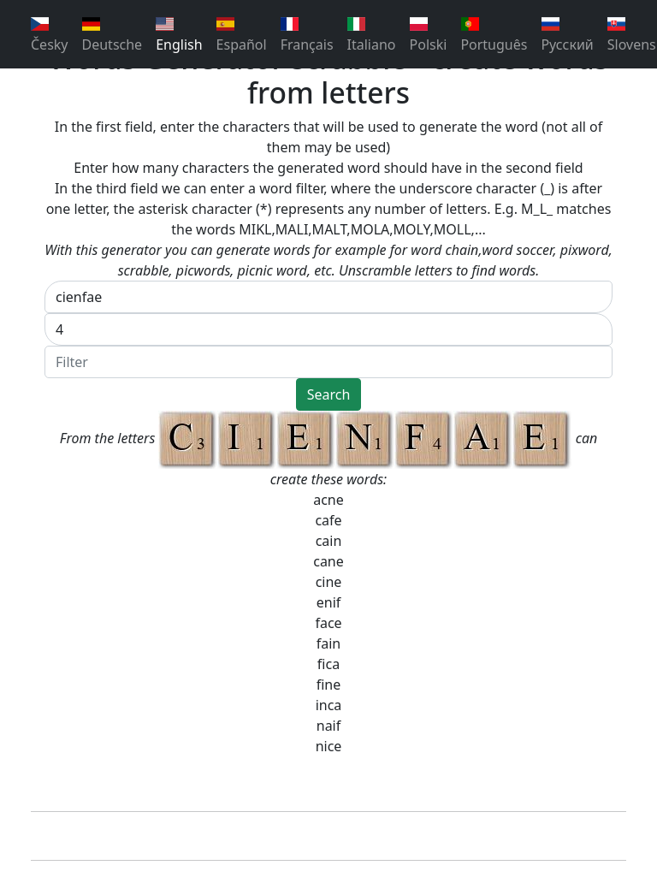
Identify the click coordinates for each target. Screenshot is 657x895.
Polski (428, 35)
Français (307, 35)
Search (329, 394)
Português (493, 35)
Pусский (567, 35)
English (179, 35)
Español (241, 35)
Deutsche (112, 35)
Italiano (371, 35)
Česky (49, 35)
